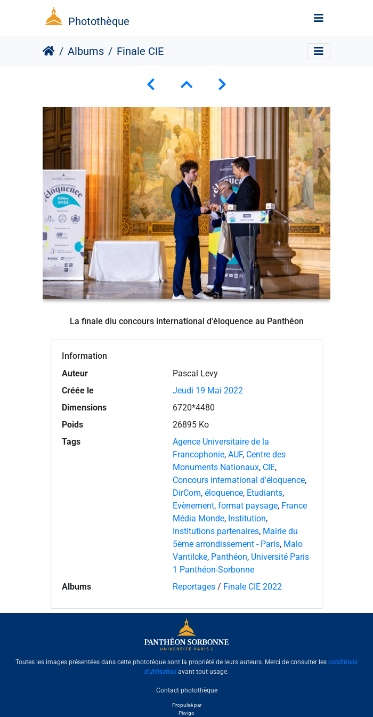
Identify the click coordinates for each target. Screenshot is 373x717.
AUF (235, 454)
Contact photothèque (186, 690)
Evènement (193, 506)
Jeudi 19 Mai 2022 (208, 390)
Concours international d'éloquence (239, 480)
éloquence (224, 493)
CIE (269, 467)
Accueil (49, 51)
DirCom (187, 493)
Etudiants (264, 493)
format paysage (248, 506)
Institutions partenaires (216, 531)
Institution (247, 518)
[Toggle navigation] (318, 18)
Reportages (194, 587)
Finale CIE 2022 (252, 587)
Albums (86, 51)
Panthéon (229, 557)
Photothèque (98, 21)
